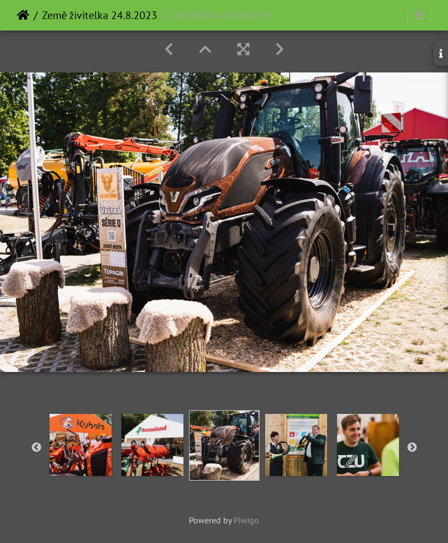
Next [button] (412, 447)
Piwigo (246, 520)
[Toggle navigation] (419, 15)
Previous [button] (36, 447)
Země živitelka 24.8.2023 (99, 15)
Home (23, 15)
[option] (80, 445)
